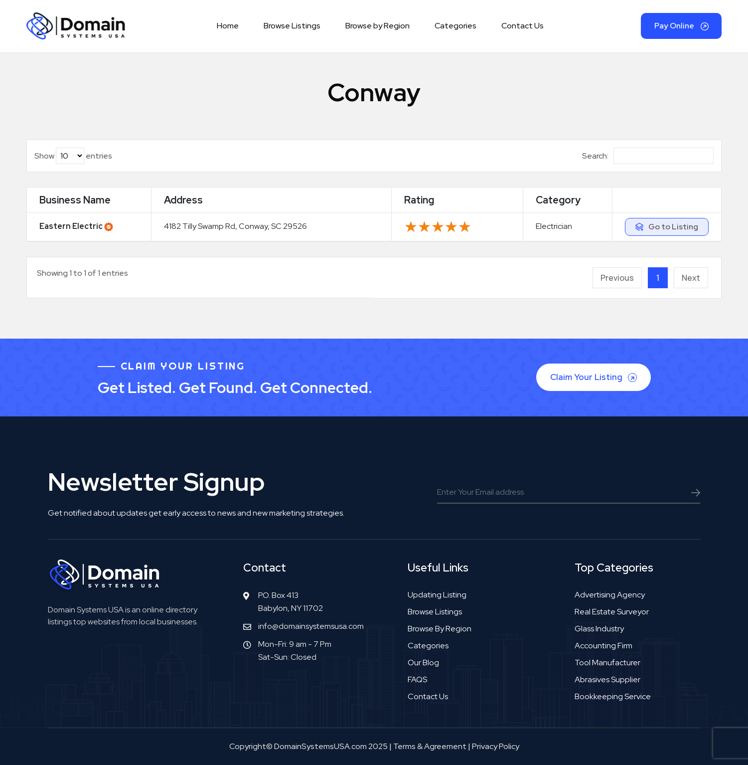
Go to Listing (673, 226)
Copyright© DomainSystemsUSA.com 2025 (308, 746)
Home (228, 25)
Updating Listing (437, 594)
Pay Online (681, 25)
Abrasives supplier (607, 679)
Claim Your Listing (594, 377)
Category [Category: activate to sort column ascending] (558, 199)
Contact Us (522, 25)
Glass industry (599, 628)
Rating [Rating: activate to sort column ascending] (419, 199)
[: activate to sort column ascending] (666, 200)
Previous (617, 277)
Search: (648, 156)
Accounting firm (603, 645)
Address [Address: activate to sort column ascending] (183, 199)
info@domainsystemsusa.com (311, 626)
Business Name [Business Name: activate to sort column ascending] (75, 199)
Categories (455, 25)
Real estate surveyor (612, 611)
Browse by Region (377, 25)
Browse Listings (292, 25)
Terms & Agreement (429, 746)
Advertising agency (610, 594)
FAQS (417, 679)
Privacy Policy (495, 746)
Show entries (73, 156)
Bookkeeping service (613, 696)
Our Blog (423, 662)
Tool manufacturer (607, 662)
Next (691, 277)
